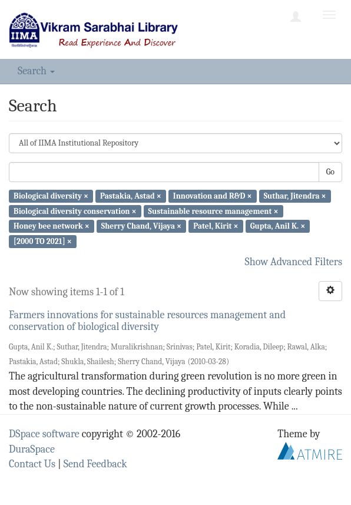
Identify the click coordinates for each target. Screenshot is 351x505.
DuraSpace (32, 449)
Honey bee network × (52, 226)
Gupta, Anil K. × (277, 226)
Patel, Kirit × (215, 226)
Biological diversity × (51, 196)
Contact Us (32, 464)
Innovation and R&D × (212, 196)
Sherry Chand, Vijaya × (141, 226)
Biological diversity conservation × (75, 210)
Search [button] (36, 71)
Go (330, 172)
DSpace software (44, 434)
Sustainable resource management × (213, 210)
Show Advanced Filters (294, 262)
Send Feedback (95, 464)
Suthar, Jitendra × (295, 196)
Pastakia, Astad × (130, 196)
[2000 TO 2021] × (43, 241)
